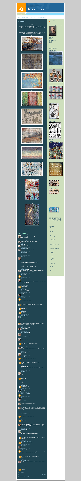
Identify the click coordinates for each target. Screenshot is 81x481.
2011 (51, 267)
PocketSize (23, 297)
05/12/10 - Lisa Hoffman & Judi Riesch (55, 218)
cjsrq (22, 356)
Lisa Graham (23, 234)
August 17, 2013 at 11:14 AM (25, 388)
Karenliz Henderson (25, 393)
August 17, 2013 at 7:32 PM (25, 400)
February (52, 263)
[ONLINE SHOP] (25, 17)
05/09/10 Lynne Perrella (52, 214)
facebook (50, 42)
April (51, 260)
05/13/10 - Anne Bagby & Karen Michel (55, 219)
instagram (50, 43)
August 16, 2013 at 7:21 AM (25, 251)
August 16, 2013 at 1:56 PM (25, 314)
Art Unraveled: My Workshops (55, 255)
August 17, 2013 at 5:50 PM (25, 392)
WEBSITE (50, 41)
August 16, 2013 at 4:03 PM (25, 340)
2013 (51, 235)
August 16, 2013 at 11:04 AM (25, 296)
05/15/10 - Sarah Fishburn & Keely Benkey (55, 221)
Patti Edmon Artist (24, 332)
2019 (51, 227)
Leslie (22, 256)
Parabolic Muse (24, 460)
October (52, 239)
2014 (51, 234)
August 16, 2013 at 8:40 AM (25, 259)
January (52, 264)
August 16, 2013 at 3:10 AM (25, 243)
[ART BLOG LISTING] (42, 17)
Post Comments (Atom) (26, 476)
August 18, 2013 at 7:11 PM (25, 417)
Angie (22, 244)
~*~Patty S (23, 406)
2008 (51, 271)
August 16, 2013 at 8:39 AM (25, 255)
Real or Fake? (21, 21)
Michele (22, 289)
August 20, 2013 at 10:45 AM (25, 453)
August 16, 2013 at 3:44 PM (25, 331)
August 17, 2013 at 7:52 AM (25, 359)
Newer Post (20, 474)
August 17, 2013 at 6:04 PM (25, 396)
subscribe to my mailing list (53, 48)
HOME (19, 17)
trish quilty (23, 346)
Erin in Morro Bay (24, 327)
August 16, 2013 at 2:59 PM (25, 326)
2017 (51, 230)
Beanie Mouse (24, 248)
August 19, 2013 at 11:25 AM (25, 428)
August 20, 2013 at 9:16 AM (25, 448)
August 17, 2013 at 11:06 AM (25, 384)
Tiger (22, 311)
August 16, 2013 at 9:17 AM (25, 273)
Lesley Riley (23, 371)
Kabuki (22, 307)
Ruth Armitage (23, 423)
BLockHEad (23, 285)
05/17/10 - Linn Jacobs (52, 224)
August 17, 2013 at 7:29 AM (25, 355)
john (22, 278)
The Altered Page (36, 9)
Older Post (44, 474)
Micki (22, 389)
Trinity (51, 243)
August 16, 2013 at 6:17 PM (25, 351)
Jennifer (22, 352)
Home (32, 474)
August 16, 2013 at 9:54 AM (25, 277)
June (51, 258)
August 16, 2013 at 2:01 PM (25, 320)
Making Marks (52, 249)
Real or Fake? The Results (54, 248)
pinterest (50, 44)
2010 (51, 269)
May (51, 259)
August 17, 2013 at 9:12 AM (25, 375)
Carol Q (22, 337)
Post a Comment (21, 472)
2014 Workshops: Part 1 (54, 253)
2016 (51, 231)
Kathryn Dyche (24, 269)
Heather (22, 274)
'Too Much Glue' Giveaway (54, 245)
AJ (21, 293)
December (52, 236)
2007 (51, 273)
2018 (51, 228)
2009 (51, 270)
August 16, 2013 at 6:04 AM (25, 247)
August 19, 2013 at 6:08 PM (25, 440)
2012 (51, 266)
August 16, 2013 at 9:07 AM (25, 268)
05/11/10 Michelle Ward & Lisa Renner (55, 217)
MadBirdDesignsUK (24, 240)
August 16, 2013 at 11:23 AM (25, 301)
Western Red (52, 247)
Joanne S (23, 445)
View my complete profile (52, 23)
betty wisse (23, 252)
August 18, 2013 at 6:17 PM (25, 413)
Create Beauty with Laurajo (26, 441)
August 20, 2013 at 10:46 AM (25, 459)
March (52, 262)
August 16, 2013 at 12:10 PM (26, 310)
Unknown (23, 342)
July (51, 256)
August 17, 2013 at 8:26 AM (25, 365)
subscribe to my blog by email (53, 47)
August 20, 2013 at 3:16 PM (25, 466)
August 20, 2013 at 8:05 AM (25, 444)
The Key (51, 252)
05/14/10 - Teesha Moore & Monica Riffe (55, 220)
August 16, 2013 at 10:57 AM (25, 292)
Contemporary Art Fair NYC (54, 244)
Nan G (22, 401)
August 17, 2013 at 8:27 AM (25, 370)
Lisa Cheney (23, 429)
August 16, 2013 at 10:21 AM (25, 288)
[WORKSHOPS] (33, 17)
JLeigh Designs (24, 315)
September (52, 240)
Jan (22, 397)
